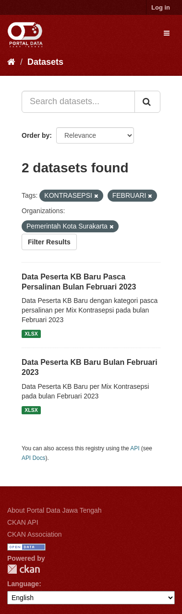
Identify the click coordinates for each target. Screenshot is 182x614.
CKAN (23, 569)
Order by (35, 135)
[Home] (11, 62)
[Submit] (147, 102)
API (134, 448)
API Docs (34, 458)
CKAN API (22, 522)
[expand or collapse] (166, 33)
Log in (160, 7)
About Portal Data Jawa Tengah (54, 510)
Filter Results (49, 242)
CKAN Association (34, 534)
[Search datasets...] (78, 102)
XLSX (30, 334)
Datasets (45, 62)
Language (23, 584)
